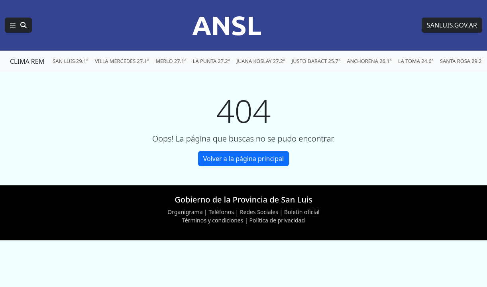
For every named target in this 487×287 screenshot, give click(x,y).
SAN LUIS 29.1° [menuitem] (70, 61)
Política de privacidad (277, 220)
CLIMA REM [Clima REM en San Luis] (27, 61)
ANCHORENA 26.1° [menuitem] (369, 61)
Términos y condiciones (212, 220)
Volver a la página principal (243, 158)
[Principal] (18, 25)
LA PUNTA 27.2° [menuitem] (211, 61)
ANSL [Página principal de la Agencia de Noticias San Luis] (226, 25)
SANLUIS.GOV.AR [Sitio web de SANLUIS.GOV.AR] (452, 25)
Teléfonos (221, 212)
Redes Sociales (259, 212)
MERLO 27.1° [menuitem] (170, 61)
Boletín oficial (302, 212)
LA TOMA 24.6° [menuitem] (416, 61)
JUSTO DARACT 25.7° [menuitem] (316, 61)
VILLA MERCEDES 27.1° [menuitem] (122, 61)
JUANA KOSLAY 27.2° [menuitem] (260, 61)
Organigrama (184, 212)
